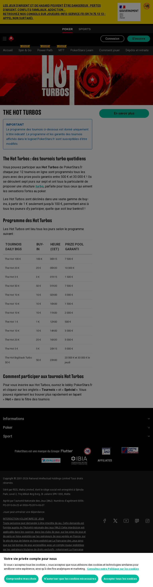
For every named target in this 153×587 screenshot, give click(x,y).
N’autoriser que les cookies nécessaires (70, 578)
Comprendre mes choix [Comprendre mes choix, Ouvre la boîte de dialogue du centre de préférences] (21, 578)
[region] (76, 570)
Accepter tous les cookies (120, 578)
